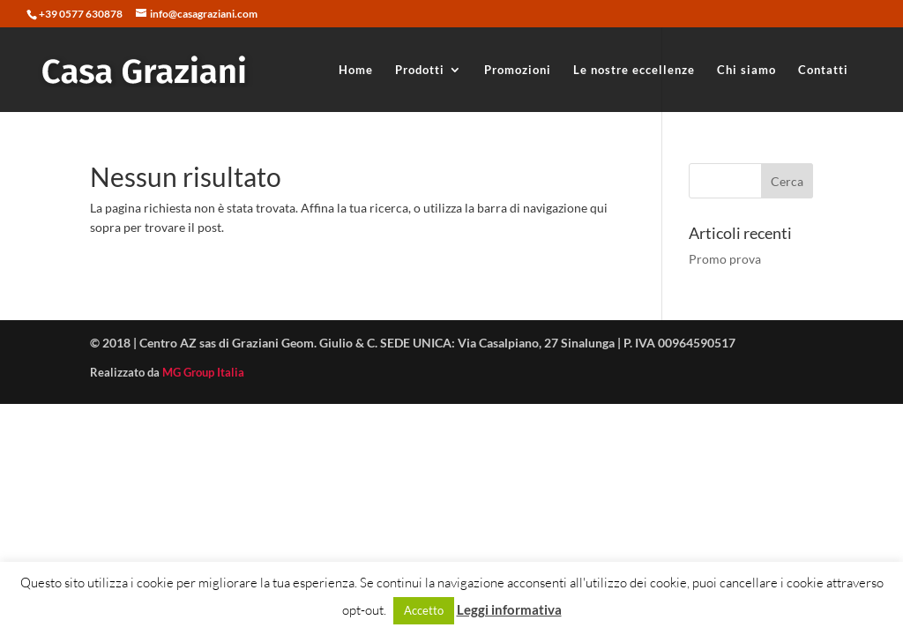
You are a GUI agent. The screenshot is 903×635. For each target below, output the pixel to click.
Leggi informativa (509, 609)
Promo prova (725, 258)
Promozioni (517, 70)
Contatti (823, 70)
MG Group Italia (203, 372)
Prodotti (419, 70)
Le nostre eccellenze (634, 70)
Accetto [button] (424, 610)
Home (356, 70)
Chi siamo (746, 70)
